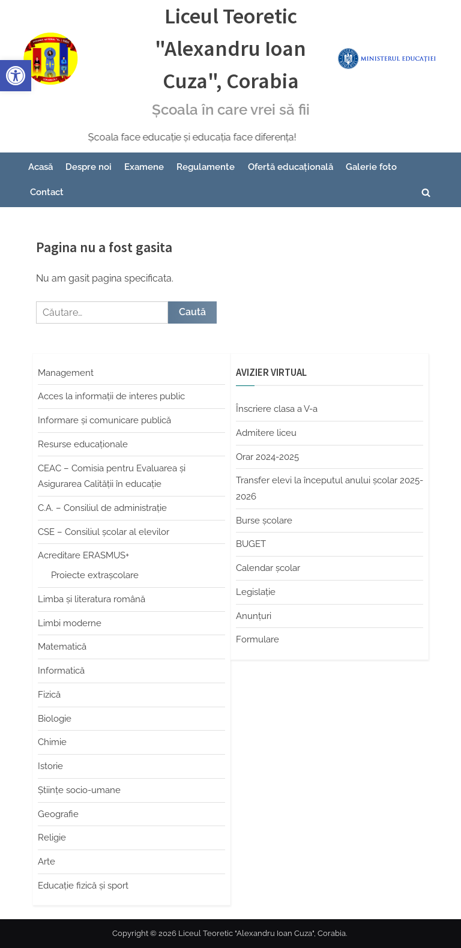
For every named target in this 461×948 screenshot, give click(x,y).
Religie (52, 837)
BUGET (251, 544)
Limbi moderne (69, 623)
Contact (47, 192)
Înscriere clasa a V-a (277, 408)
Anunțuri (253, 616)
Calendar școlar (268, 568)
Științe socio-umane (79, 790)
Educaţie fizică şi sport (83, 885)
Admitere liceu (266, 432)
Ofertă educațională (290, 167)
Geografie (58, 814)
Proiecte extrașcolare (95, 575)
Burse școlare (264, 520)
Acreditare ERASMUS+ (83, 555)
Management (66, 372)
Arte (46, 861)
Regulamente (205, 167)
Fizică (49, 694)
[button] (15, 75)
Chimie (52, 742)
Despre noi (88, 167)
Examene (144, 167)
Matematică (62, 646)
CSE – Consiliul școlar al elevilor (103, 532)
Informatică (61, 670)
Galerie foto (371, 167)
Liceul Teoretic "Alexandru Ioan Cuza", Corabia (230, 48)
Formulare (257, 639)
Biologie (54, 718)
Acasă (40, 167)
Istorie (50, 766)
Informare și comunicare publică (104, 420)
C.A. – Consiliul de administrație (102, 508)
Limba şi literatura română (91, 599)
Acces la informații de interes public (111, 396)
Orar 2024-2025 (267, 456)
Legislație (256, 592)
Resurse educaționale (83, 444)
